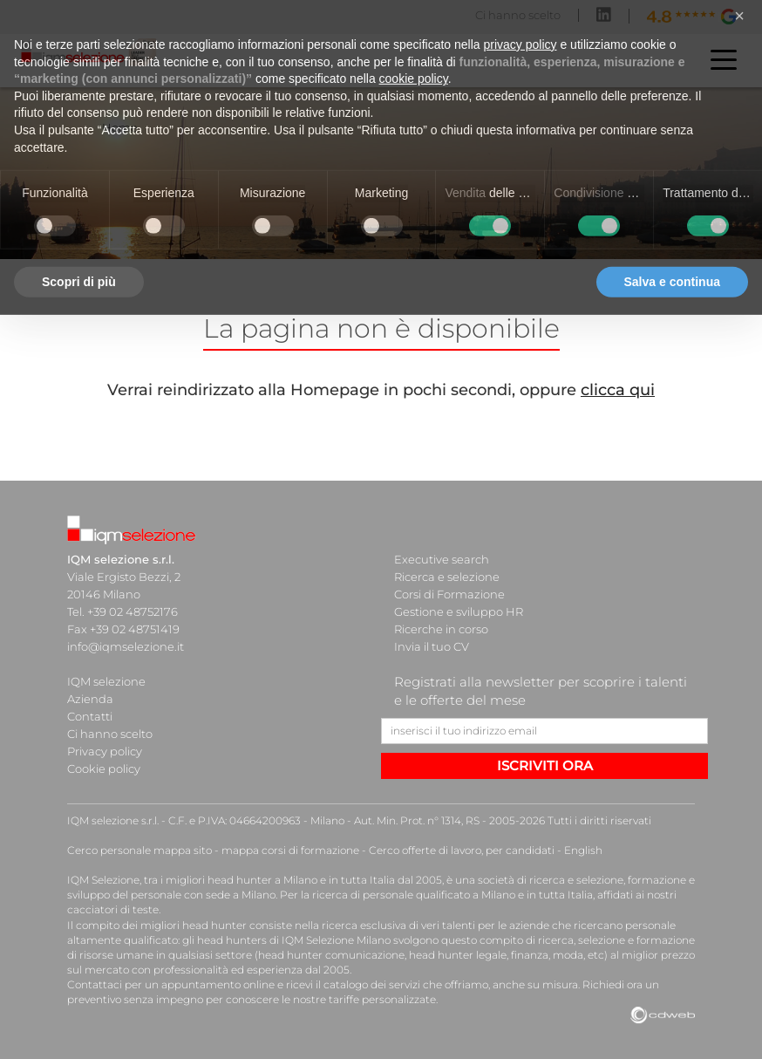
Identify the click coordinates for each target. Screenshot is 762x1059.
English (583, 850)
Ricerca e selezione (447, 577)
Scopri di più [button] (79, 253)
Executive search (441, 559)
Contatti (89, 716)
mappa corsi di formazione (290, 850)
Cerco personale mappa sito (139, 850)
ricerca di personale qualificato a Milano (413, 894)
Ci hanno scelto (110, 734)
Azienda (90, 699)
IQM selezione (106, 681)
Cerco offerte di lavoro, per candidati (461, 850)
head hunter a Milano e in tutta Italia (301, 879)
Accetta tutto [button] (682, 253)
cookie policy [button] (413, 50)
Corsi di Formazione (449, 594)
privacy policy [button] (520, 16)
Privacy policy (104, 751)
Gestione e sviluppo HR (458, 611)
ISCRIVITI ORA (545, 765)
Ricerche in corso (441, 629)
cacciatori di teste (113, 909)
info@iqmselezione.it (125, 646)
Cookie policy (103, 768)
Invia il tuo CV (431, 646)
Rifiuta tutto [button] (548, 253)
